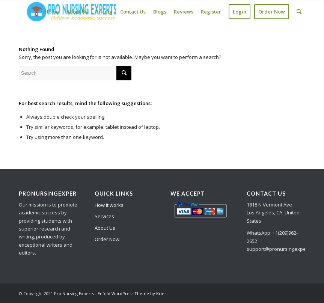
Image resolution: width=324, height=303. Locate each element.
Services (104, 216)
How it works (109, 205)
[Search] (299, 11)
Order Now (107, 239)
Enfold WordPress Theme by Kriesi (132, 293)
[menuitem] (52, 11)
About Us (105, 228)
